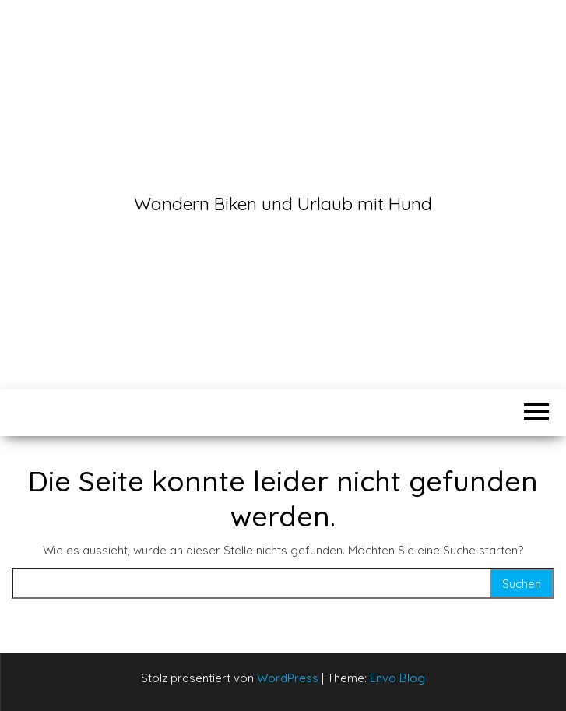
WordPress (287, 678)
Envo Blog (397, 678)
